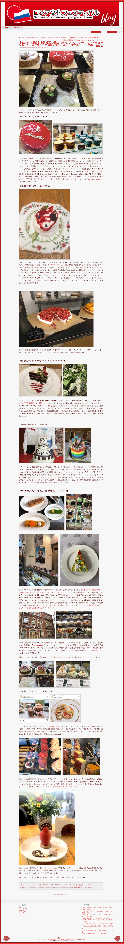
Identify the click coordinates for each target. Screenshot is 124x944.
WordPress (23, 913)
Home (7, 27)
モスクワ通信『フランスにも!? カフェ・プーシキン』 (59, 787)
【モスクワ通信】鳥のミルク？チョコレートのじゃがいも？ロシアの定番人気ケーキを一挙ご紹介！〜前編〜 (60, 37)
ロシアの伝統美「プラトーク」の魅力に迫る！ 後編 (97, 923)
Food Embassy (56, 265)
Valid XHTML (23, 909)
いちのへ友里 (41, 47)
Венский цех (38, 645)
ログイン (22, 907)
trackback (77, 887)
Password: (109, 32)
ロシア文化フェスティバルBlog (47, 939)
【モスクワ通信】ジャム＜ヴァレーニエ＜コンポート (81, 40)
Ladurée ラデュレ (54, 726)
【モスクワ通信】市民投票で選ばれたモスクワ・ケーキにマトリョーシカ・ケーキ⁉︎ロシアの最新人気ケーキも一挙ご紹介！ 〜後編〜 (61, 44)
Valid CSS (23, 910)
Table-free (23, 911)
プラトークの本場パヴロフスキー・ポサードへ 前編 (97, 925)
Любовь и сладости (95, 179)
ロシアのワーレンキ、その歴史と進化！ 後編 (96, 918)
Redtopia (70, 939)
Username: (93, 32)
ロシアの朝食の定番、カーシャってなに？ (94, 933)
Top (84, 939)
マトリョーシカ (50, 868)
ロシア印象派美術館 (92, 650)
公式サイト (18, 28)
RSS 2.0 (38, 887)
